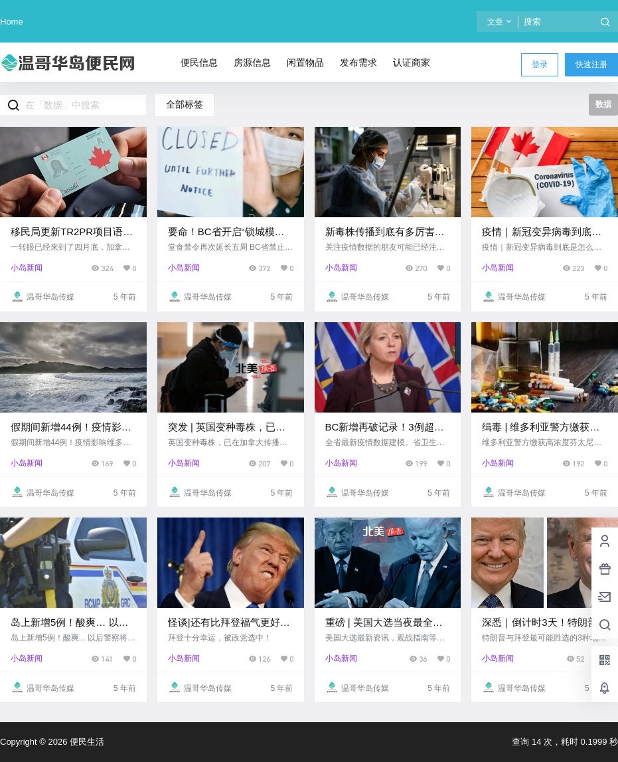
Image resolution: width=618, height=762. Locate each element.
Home (11, 22)
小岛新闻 (26, 267)
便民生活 (85, 742)
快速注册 (591, 64)
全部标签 (184, 104)
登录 (540, 64)
